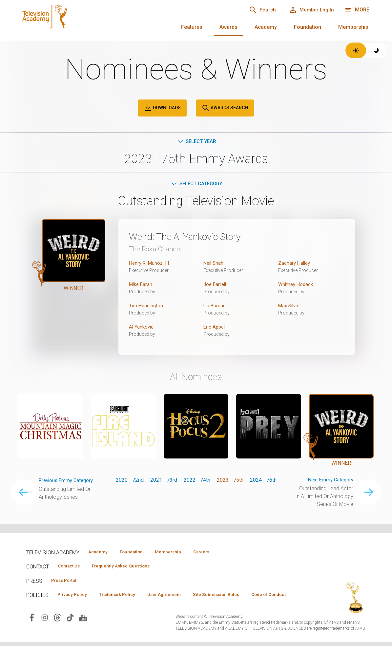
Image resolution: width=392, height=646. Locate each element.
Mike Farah (141, 285)
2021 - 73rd (163, 481)
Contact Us (70, 566)
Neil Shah (214, 264)
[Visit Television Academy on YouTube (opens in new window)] (83, 629)
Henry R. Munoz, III (150, 264)
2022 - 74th (197, 481)
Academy (266, 27)
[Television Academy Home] (75, 19)
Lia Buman (215, 307)
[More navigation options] (357, 10)
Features (191, 27)
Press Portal (66, 581)
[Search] (254, 10)
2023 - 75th (230, 481)
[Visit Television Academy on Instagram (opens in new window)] (44, 629)
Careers (217, 552)
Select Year (196, 142)
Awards (228, 27)
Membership (353, 27)
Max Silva (289, 307)
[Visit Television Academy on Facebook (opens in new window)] (31, 629)
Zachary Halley (295, 264)
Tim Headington (147, 307)
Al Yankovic (142, 328)
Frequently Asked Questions (128, 566)
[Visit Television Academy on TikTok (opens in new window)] (70, 629)
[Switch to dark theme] (376, 50)
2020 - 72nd (130, 481)
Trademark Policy (124, 596)
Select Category (196, 185)
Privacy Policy (74, 596)
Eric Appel (215, 328)
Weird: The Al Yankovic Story (193, 237)
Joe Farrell (215, 285)
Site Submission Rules (233, 596)
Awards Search (225, 108)
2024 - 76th (263, 481)
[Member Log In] (308, 10)
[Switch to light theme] (355, 50)
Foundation (307, 27)
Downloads (162, 108)
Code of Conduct (77, 605)
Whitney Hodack (296, 285)
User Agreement (176, 596)
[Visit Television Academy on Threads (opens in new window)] (57, 629)
